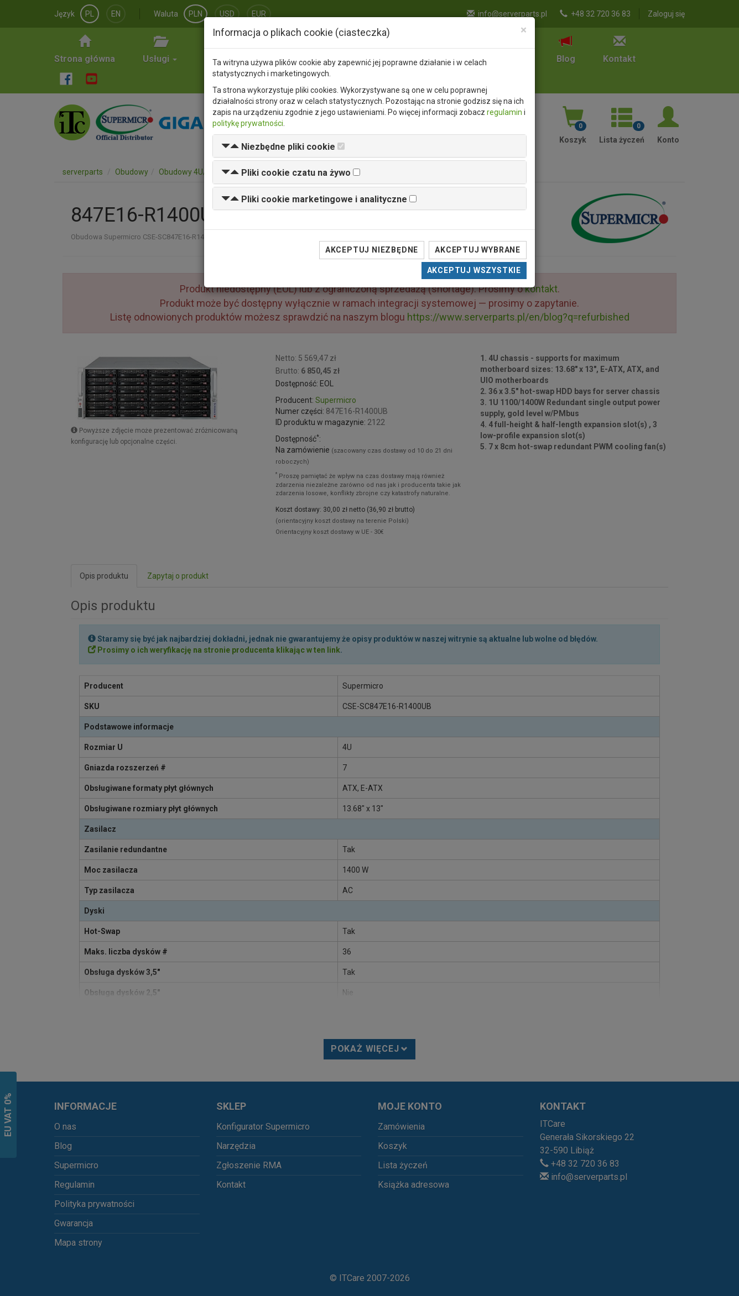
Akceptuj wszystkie (474, 270)
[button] (278, 146)
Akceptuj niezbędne (371, 249)
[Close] (524, 30)
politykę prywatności (247, 123)
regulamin (504, 112)
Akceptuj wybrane (478, 249)
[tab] (369, 146)
